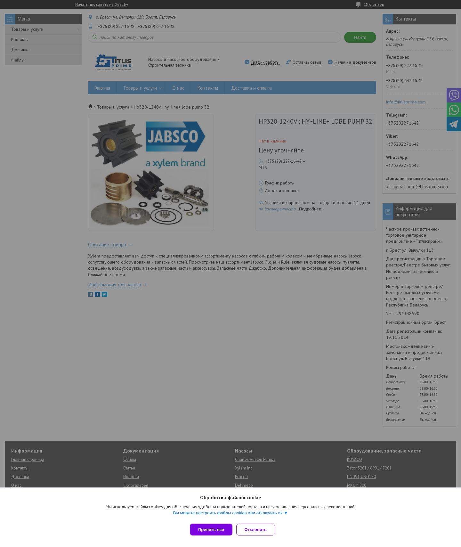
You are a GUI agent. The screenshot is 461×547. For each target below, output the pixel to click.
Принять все (211, 529)
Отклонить (258, 529)
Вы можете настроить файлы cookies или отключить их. (228, 515)
